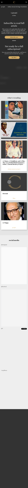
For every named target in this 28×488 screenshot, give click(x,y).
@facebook (4, 286)
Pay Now (14, 57)
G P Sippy (6, 223)
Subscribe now (14, 37)
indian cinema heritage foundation (17, 7)
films (14, 198)
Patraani (5, 193)
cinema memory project (14, 169)
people (3, 7)
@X (2, 328)
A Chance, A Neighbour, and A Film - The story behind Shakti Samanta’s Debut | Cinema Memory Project (14, 162)
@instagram (4, 244)
